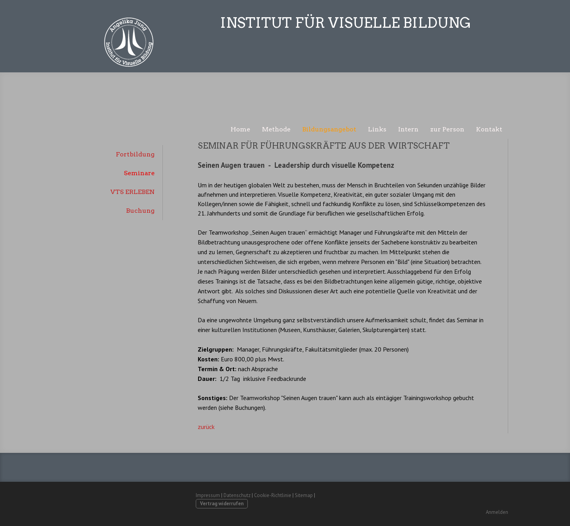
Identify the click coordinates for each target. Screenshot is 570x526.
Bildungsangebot (329, 129)
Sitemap (304, 495)
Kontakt (489, 129)
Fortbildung (135, 154)
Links (377, 129)
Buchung (140, 210)
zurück (206, 427)
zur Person (447, 129)
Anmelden (497, 512)
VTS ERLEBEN (132, 192)
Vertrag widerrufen (222, 503)
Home (240, 129)
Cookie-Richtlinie (272, 495)
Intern (408, 129)
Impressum (208, 495)
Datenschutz (237, 495)
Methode (276, 129)
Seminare (139, 173)
